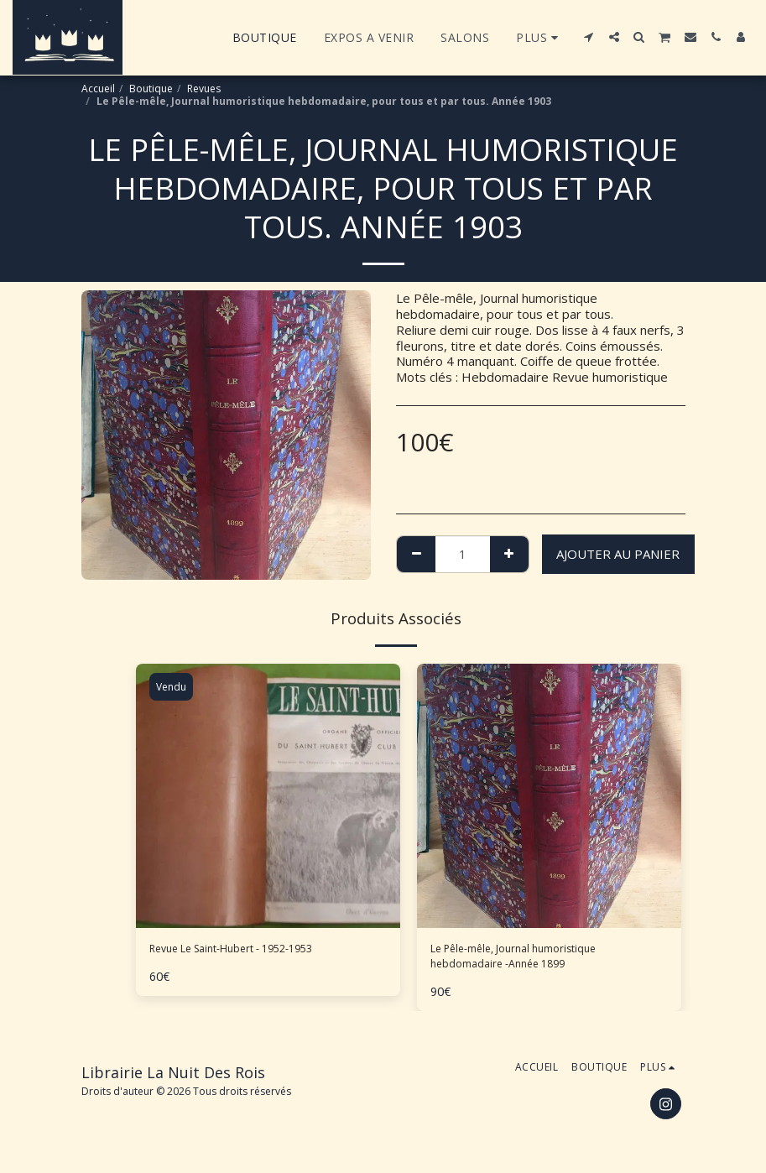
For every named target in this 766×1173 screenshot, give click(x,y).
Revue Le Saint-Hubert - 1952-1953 (254, 950)
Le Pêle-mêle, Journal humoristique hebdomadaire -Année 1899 (531, 960)
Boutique (151, 88)
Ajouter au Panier (618, 553)
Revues (204, 88)
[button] (589, 37)
